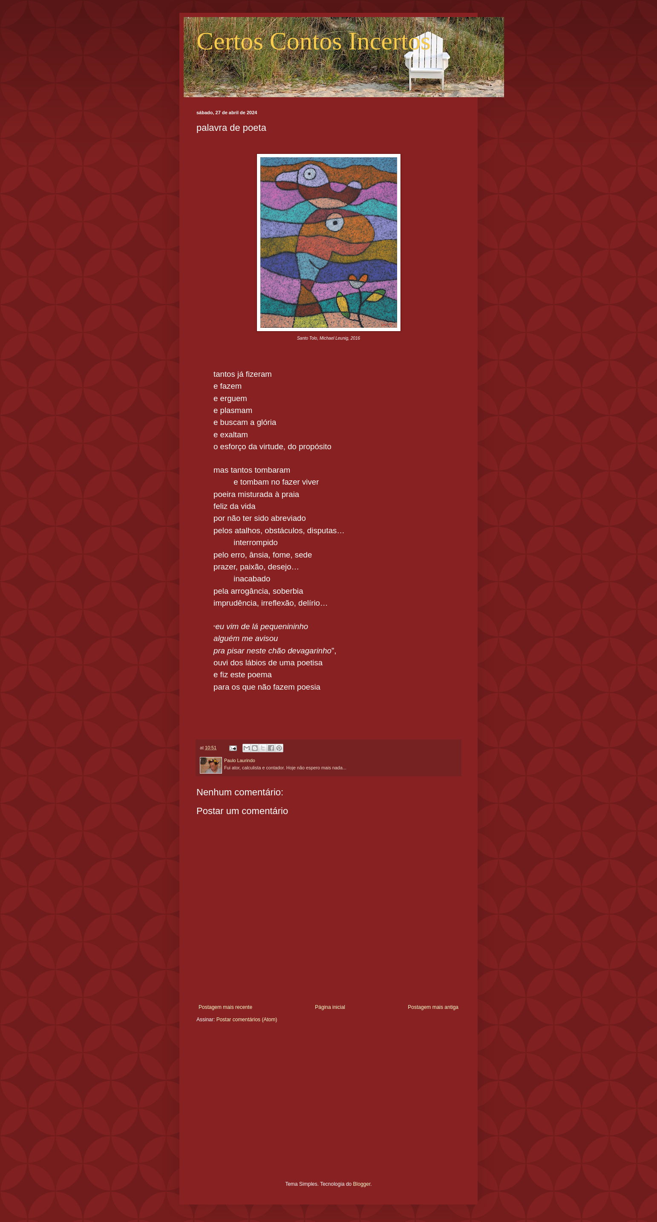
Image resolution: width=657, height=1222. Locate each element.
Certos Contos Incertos (313, 41)
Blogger (362, 1184)
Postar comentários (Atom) (246, 1020)
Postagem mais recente (225, 1007)
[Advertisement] (328, 1108)
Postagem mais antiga (433, 1007)
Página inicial (330, 1007)
